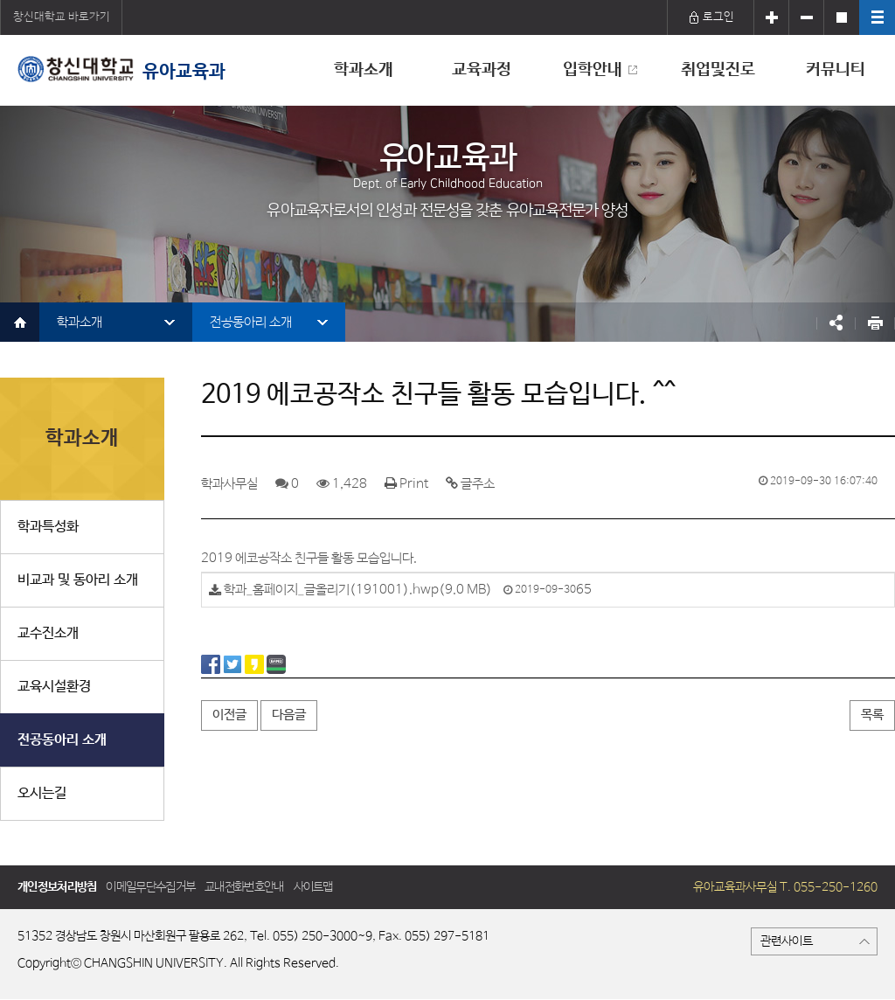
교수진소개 (48, 633)
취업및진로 (718, 70)
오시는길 (41, 793)
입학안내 (592, 70)
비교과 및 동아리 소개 (77, 580)
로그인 (711, 17)
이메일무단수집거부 (150, 887)
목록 (872, 714)
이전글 (229, 714)
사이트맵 (313, 887)
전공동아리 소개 (251, 322)
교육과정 (481, 70)
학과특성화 (48, 526)
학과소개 (363, 70)
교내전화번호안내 (244, 887)
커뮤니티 (835, 70)
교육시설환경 (54, 686)
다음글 (289, 714)
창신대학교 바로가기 (61, 17)
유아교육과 (121, 69)
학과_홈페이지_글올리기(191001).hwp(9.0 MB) (358, 590)
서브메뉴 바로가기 (0, 0)
